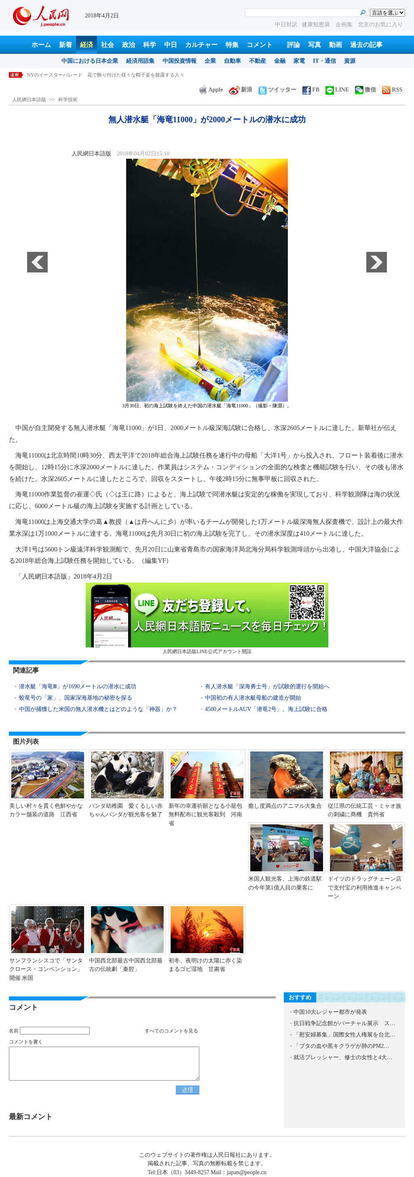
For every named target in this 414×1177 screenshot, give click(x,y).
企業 (210, 61)
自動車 (232, 61)
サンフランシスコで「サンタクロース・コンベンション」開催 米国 (46, 969)
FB (310, 90)
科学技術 (68, 99)
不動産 (257, 61)
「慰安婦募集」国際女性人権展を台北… (344, 1035)
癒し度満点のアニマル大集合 (285, 806)
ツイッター (277, 90)
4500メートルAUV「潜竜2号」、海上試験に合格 (266, 709)
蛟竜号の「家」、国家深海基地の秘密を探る (75, 698)
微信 (365, 90)
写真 (314, 44)
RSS (392, 90)
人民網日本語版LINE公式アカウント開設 (207, 618)
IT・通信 (324, 61)
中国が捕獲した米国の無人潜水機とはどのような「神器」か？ (98, 709)
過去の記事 (366, 44)
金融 (279, 61)
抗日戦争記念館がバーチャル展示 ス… (344, 1023)
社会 (107, 44)
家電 (299, 61)
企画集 (345, 24)
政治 (128, 44)
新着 (65, 44)
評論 (293, 44)
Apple (211, 90)
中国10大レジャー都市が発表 (330, 1012)
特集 (232, 44)
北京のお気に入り (380, 24)
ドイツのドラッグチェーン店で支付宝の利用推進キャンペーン (364, 887)
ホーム (41, 44)
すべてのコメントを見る (171, 1031)
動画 (335, 44)
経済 (86, 44)
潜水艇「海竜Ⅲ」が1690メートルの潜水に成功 (77, 686)
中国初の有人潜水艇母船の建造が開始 (253, 698)
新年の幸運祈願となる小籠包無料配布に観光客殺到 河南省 (205, 814)
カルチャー (201, 44)
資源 (349, 61)
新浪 (240, 90)
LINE (337, 90)
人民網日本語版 (29, 99)
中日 (170, 44)
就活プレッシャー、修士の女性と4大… (343, 1057)
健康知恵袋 (317, 24)
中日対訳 (286, 24)
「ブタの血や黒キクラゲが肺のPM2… (341, 1046)
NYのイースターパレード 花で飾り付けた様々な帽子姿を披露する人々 (105, 75)
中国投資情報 (179, 61)
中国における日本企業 (89, 61)
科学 (149, 44)
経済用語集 (140, 61)
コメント (259, 44)
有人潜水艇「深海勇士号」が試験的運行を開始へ (267, 686)
